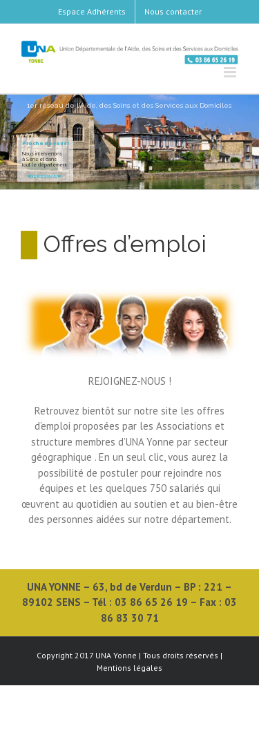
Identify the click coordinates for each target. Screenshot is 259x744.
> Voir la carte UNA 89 (44, 176)
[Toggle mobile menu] (231, 72)
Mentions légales (129, 667)
